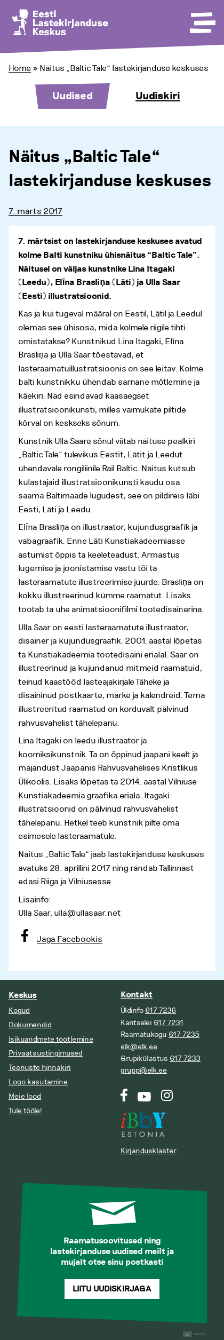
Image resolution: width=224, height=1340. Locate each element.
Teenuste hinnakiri (40, 1067)
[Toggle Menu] (201, 19)
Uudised (72, 96)
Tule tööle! (25, 1110)
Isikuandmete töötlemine (51, 1039)
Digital (195, 1334)
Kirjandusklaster (149, 1150)
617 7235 (184, 1034)
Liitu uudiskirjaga (112, 1289)
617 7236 (160, 1010)
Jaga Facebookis (69, 939)
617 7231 (168, 1022)
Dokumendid (30, 1024)
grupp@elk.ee (144, 1070)
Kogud (19, 1010)
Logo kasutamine (38, 1082)
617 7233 (185, 1058)
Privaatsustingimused (46, 1053)
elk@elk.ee (139, 1046)
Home (20, 68)
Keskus (23, 995)
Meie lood (25, 1096)
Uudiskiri (157, 96)
